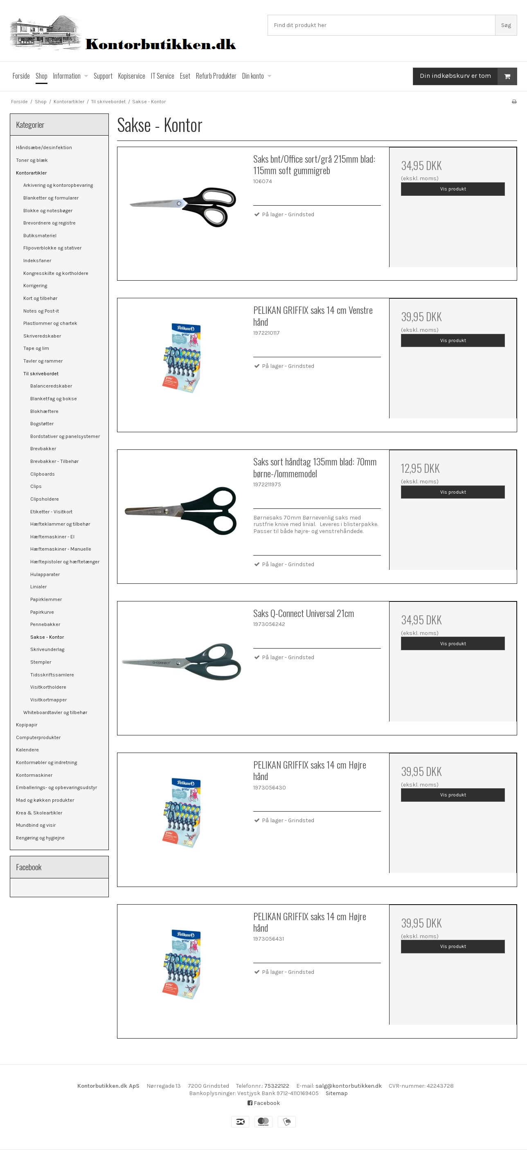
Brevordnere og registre (49, 223)
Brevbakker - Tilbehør (54, 461)
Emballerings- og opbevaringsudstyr (56, 787)
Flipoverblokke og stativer (52, 248)
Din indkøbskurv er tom (468, 76)
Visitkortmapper (48, 700)
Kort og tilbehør (40, 298)
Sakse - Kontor (47, 637)
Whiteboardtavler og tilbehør (55, 712)
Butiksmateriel (39, 235)
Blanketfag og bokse (53, 398)
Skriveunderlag (47, 649)
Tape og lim (36, 348)
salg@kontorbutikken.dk (348, 1085)
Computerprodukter (38, 737)
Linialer (38, 587)
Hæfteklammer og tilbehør (60, 524)
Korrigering (35, 285)
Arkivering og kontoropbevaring (58, 185)
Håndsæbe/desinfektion (44, 147)
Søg (506, 25)
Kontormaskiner (34, 775)
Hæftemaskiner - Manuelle (60, 549)
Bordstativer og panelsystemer (65, 436)
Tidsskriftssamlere (52, 675)
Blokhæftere (44, 411)
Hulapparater (45, 574)
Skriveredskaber (42, 336)
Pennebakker (45, 624)
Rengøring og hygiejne (40, 838)
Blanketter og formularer (51, 198)
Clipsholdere (44, 499)
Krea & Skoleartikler (39, 813)
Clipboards (42, 474)
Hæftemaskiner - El (52, 537)
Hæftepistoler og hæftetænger (64, 562)
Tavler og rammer (43, 361)
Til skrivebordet (41, 374)
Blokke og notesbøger (47, 210)
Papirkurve (42, 612)
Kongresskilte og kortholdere (55, 273)
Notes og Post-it (41, 311)
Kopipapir (26, 725)
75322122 (276, 1085)
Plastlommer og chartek (50, 323)
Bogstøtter (42, 423)
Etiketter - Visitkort (51, 512)
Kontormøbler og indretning (46, 762)
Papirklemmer (46, 599)
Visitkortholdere (48, 687)
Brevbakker (43, 448)
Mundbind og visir (36, 825)
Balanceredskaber (51, 386)
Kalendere (27, 750)
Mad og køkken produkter (45, 800)
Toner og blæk (32, 160)
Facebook (264, 1103)
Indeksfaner (37, 260)
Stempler (40, 662)
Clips (36, 486)
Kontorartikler (31, 173)
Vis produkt (453, 189)
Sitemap (337, 1093)
